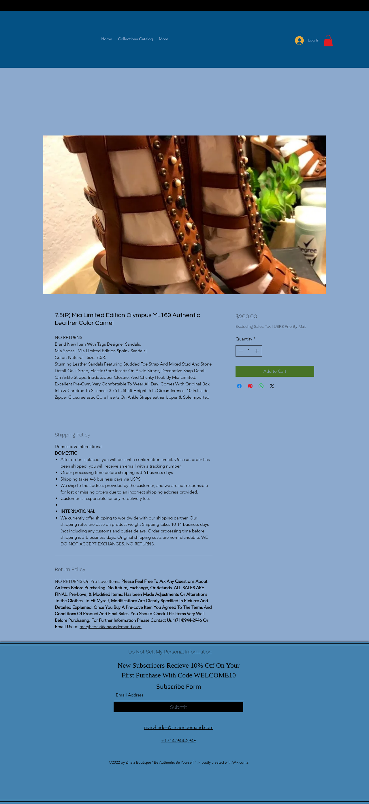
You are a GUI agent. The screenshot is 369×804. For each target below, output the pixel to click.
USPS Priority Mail (290, 326)
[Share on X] (272, 386)
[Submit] (178, 707)
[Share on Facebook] (239, 386)
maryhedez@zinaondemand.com (111, 626)
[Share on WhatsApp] (261, 386)
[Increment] (257, 351)
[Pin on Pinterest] (250, 386)
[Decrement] (240, 351)
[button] (328, 40)
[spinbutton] (248, 351)
